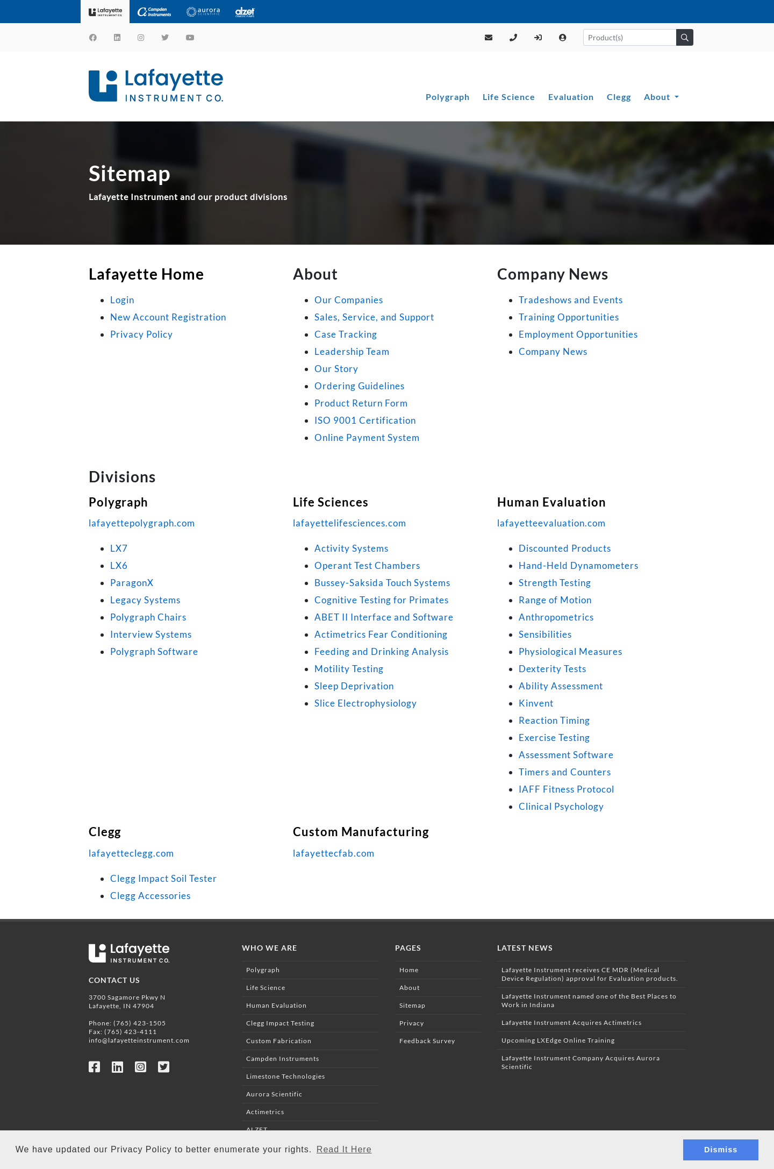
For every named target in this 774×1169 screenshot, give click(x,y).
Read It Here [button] (344, 1149)
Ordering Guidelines (359, 385)
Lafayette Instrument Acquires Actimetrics (571, 1022)
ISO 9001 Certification (365, 420)
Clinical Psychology (561, 806)
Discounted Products (565, 548)
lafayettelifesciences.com (349, 523)
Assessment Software (566, 754)
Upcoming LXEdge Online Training (558, 1040)
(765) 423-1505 (139, 1023)
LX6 (119, 565)
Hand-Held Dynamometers (579, 565)
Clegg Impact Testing (280, 1023)
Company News (553, 351)
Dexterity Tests (552, 668)
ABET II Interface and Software (384, 617)
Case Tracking (345, 334)
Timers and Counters (565, 772)
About (658, 96)
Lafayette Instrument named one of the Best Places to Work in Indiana (589, 1000)
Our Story (336, 368)
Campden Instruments (282, 1058)
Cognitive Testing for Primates (381, 599)
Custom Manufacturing (361, 831)
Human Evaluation (551, 502)
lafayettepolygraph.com (142, 523)
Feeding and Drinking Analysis (381, 651)
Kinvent (536, 703)
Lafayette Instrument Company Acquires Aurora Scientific (580, 1062)
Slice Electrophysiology (365, 703)
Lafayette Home (146, 274)
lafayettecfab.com (334, 853)
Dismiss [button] (720, 1149)
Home (409, 970)
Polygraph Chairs (148, 617)
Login (122, 299)
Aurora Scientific (274, 1094)
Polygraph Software (154, 651)
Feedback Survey (427, 1041)
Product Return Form (361, 403)
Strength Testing (555, 582)
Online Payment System (367, 437)
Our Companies (348, 299)
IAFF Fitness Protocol (566, 789)
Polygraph (448, 96)
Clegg (619, 96)
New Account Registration (168, 317)
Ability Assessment (561, 686)
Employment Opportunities (578, 334)
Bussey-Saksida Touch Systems (382, 582)
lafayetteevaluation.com (551, 523)
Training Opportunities (569, 317)
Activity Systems (351, 548)
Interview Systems (151, 634)
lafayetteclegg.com (131, 853)
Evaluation (571, 96)
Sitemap (412, 1005)
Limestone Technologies (285, 1076)
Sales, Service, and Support (374, 317)
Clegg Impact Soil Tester (163, 878)
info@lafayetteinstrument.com (139, 1040)
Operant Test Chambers (367, 565)
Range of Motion (555, 599)
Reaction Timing (554, 720)
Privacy (411, 1023)
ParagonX (132, 582)
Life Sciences (331, 502)
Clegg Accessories (150, 895)
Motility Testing (349, 668)
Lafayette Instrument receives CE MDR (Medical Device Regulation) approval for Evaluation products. (589, 974)
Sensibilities (545, 634)
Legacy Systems (145, 599)
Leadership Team (352, 351)
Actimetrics (265, 1112)
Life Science (509, 96)
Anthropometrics (556, 617)
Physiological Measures (570, 651)
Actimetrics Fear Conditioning (381, 634)
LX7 (119, 548)
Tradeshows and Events (571, 299)
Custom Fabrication (279, 1041)
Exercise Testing (554, 737)
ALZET (257, 1129)
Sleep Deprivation (354, 686)
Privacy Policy (141, 334)
